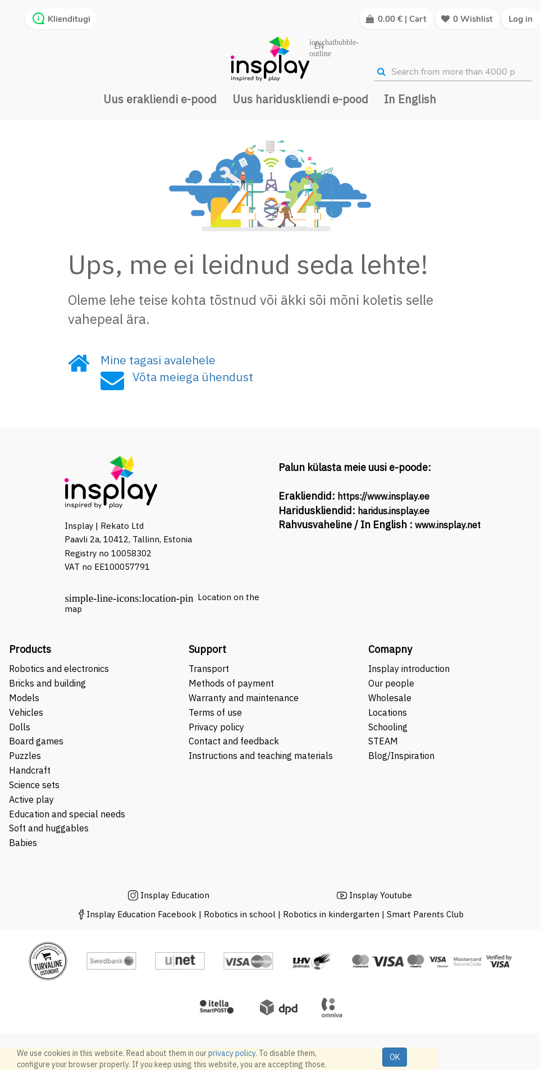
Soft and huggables (49, 828)
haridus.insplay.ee (393, 510)
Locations (387, 712)
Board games (36, 741)
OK (395, 1057)
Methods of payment (231, 683)
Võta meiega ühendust (192, 377)
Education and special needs (67, 814)
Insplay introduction (409, 668)
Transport (209, 668)
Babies (23, 842)
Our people (391, 683)
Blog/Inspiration (401, 755)
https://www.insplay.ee (383, 496)
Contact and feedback (234, 741)
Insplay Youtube (380, 895)
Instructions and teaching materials (262, 755)
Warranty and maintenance (245, 697)
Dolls (19, 727)
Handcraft (30, 770)
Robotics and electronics (59, 668)
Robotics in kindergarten (332, 914)
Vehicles (26, 712)
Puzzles (25, 755)
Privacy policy (216, 727)
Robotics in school (240, 914)
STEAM (383, 741)
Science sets (35, 784)
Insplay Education (174, 895)
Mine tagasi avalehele (158, 360)
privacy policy (231, 1053)
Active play (31, 799)
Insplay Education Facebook (141, 914)
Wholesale (389, 697)
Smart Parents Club (425, 914)
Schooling (388, 727)
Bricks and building (47, 683)
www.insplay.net (447, 525)
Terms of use (215, 712)
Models (24, 697)
